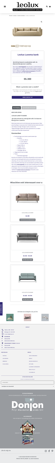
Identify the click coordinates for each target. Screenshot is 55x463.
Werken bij (5, 361)
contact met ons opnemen (28, 71)
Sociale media (5, 364)
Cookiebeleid (32, 372)
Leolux (15, 15)
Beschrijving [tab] (16, 107)
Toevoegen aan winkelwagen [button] (27, 220)
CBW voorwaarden (33, 355)
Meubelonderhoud (33, 361)
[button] (7, 6)
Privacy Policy (32, 369)
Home (10, 15)
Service (30, 358)
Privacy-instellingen (22, 458)
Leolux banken (21, 15)
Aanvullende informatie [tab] (29, 107)
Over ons (4, 355)
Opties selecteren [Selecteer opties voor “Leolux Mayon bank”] (27, 259)
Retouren (31, 364)
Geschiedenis (5, 358)
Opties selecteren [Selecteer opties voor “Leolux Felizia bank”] (27, 299)
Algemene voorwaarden (34, 366)
